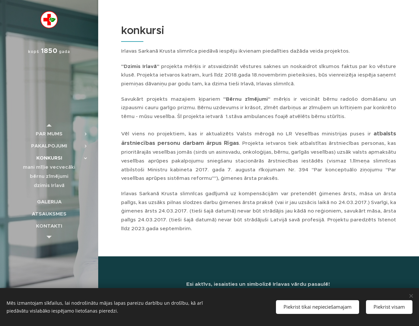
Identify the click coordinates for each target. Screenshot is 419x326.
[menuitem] (49, 133)
